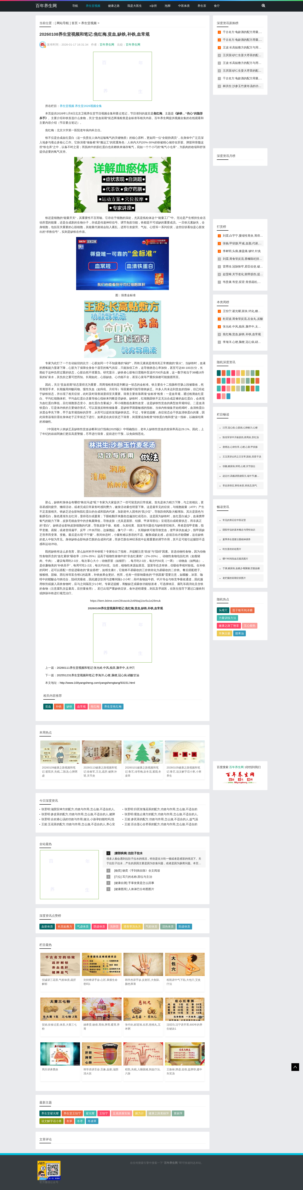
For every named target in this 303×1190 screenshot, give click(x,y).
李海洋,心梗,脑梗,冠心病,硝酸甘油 (245, 342)
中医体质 (184, 5)
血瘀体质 (47, 926)
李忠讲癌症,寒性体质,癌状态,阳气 (240, 485)
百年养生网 (46, 5)
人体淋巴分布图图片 (141, 889)
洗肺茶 (114, 926)
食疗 (217, 5)
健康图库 (121, 889)
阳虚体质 (184, 926)
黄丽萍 (178, 1113)
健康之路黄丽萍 (159, 1113)
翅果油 (239, 633)
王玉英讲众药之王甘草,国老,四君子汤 (242, 456)
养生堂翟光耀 (50, 1113)
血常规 (81, 706)
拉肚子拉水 (135, 853)
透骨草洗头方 (132, 926)
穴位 (118, 876)
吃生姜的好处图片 (232, 549)
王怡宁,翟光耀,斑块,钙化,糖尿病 (243, 311)
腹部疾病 (121, 853)
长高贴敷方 (65, 926)
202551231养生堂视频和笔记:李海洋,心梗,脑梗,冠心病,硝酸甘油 (98, 675)
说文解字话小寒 (51, 1121)
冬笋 (69, 1121)
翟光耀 (90, 1113)
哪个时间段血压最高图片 (235, 558)
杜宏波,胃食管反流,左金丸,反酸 (243, 318)
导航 (75, 5)
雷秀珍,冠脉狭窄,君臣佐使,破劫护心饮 (247, 266)
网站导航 (63, 23)
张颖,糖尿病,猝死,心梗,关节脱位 (239, 466)
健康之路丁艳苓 (229, 625)
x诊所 (153, 5)
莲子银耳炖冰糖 (242, 610)
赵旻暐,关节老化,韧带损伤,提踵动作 (246, 274)
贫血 (48, 706)
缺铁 (69, 706)
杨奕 (118, 870)
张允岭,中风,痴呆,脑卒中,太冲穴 (243, 326)
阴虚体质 (99, 926)
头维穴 (223, 610)
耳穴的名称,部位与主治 (137, 876)
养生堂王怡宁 (72, 1113)
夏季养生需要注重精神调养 (236, 539)
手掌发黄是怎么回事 (141, 882)
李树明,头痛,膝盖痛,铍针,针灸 (242, 251)
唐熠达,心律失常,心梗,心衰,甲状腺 (240, 447)
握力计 (139, 1113)
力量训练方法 (227, 618)
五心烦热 (249, 625)
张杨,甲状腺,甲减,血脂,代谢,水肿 (244, 243)
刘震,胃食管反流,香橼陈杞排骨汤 (244, 258)
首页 (74, 23)
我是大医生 (134, 5)
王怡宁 (103, 1113)
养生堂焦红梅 (113, 706)
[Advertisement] (123, 76)
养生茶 (201, 5)
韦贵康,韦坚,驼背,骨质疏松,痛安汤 (245, 282)
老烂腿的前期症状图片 (234, 578)
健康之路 (114, 5)
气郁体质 (151, 926)
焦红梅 (95, 706)
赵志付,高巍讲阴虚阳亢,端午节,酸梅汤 (242, 476)
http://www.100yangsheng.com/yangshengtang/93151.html (97, 682)
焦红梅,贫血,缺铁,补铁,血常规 (242, 334)
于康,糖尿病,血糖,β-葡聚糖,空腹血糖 (241, 568)
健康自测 (121, 882)
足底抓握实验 (121, 1113)
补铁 (59, 706)
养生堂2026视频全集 (88, 105)
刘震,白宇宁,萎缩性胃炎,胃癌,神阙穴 (246, 235)
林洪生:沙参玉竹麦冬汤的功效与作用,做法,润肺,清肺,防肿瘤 (261, 86)
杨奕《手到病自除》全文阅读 (141, 870)
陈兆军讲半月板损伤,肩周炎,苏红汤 (241, 437)
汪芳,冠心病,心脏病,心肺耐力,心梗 (240, 427)
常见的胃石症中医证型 (234, 520)
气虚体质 (83, 926)
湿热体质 (168, 926)
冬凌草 (92, 1121)
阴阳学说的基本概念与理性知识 (239, 529)
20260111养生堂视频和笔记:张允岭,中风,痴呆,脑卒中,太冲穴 (96, 667)
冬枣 (80, 1121)
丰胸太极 (224, 633)
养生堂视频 (93, 5)
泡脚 (167, 5)
